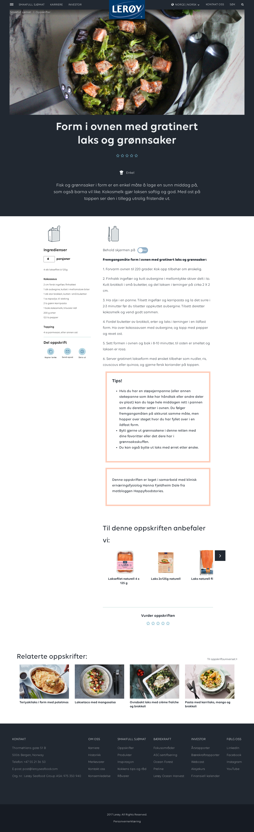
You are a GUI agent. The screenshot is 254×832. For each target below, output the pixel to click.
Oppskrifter (43, 12)
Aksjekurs (198, 769)
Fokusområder (164, 748)
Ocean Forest (163, 762)
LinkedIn (233, 748)
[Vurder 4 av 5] (163, 624)
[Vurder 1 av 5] (148, 624)
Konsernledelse (99, 776)
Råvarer (123, 776)
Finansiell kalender (205, 776)
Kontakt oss (215, 4)
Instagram (234, 762)
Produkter (124, 755)
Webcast (197, 762)
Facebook (234, 755)
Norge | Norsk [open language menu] (185, 4)
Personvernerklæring (127, 821)
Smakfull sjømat (20, 12)
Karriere (56, 4)
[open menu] (11, 4)
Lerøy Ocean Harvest (168, 776)
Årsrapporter (200, 748)
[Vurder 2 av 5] (153, 624)
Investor (75, 4)
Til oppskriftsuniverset (221, 659)
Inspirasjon (125, 762)
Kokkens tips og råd (131, 769)
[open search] (237, 4)
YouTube (233, 769)
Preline (158, 769)
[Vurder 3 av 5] (158, 624)
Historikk (94, 755)
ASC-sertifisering (165, 755)
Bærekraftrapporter (205, 755)
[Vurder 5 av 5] (167, 624)
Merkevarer (96, 762)
